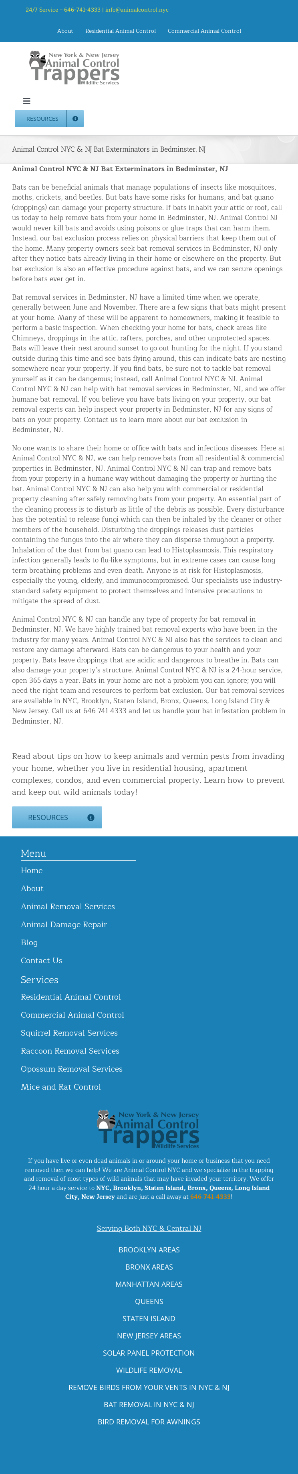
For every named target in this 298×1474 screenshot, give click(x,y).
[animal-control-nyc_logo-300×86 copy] (75, 53)
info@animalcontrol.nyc (137, 9)
